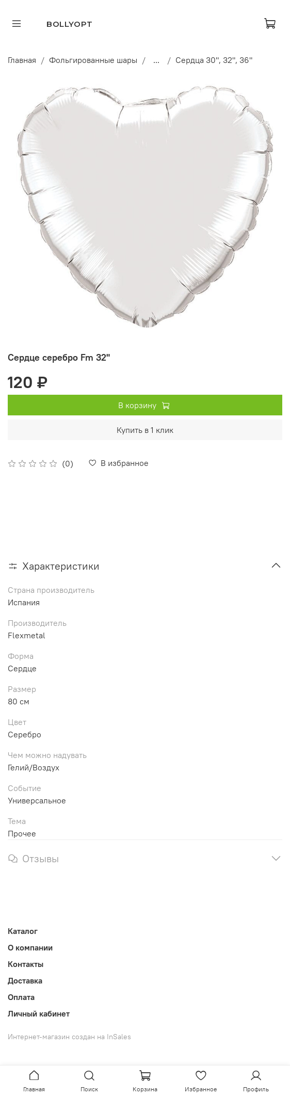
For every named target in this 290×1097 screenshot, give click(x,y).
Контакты (25, 964)
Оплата (21, 997)
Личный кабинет (39, 1013)
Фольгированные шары (93, 60)
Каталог (23, 931)
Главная (22, 60)
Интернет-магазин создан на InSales (69, 1036)
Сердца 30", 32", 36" (213, 60)
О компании (30, 947)
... (156, 59)
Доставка (25, 980)
